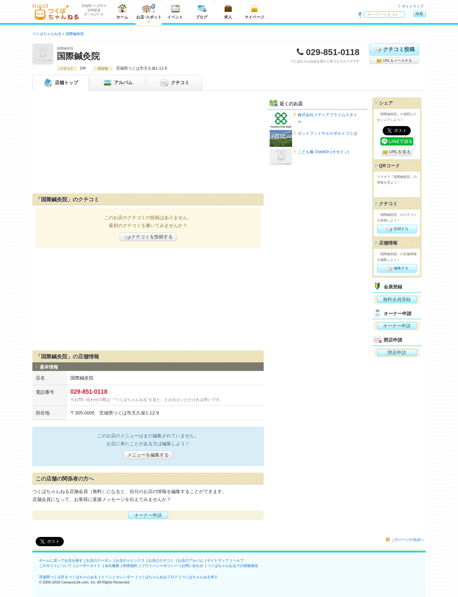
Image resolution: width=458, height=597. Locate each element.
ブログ (201, 11)
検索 (419, 14)
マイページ (254, 11)
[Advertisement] (148, 143)
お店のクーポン (99, 560)
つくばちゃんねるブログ (158, 577)
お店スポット (149, 11)
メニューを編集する (148, 454)
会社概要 (112, 566)
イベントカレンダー (117, 577)
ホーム (122, 11)
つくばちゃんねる (82, 577)
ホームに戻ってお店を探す (61, 560)
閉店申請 (397, 352)
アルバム (117, 83)
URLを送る (397, 152)
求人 (228, 11)
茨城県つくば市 (51, 577)
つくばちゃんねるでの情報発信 (232, 566)
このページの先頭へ (407, 540)
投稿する (396, 229)
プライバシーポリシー (159, 566)
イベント (175, 11)
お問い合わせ (192, 566)
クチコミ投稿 (394, 49)
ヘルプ (238, 560)
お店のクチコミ (161, 560)
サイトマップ (413, 6)
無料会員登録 (397, 299)
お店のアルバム (190, 560)
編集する (396, 268)
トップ (60, 83)
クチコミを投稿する (148, 237)
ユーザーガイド (88, 566)
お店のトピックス (130, 560)
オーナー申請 (148, 515)
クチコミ (174, 83)
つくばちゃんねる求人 (199, 577)
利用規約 (130, 566)
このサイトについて (55, 566)
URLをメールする (394, 60)
